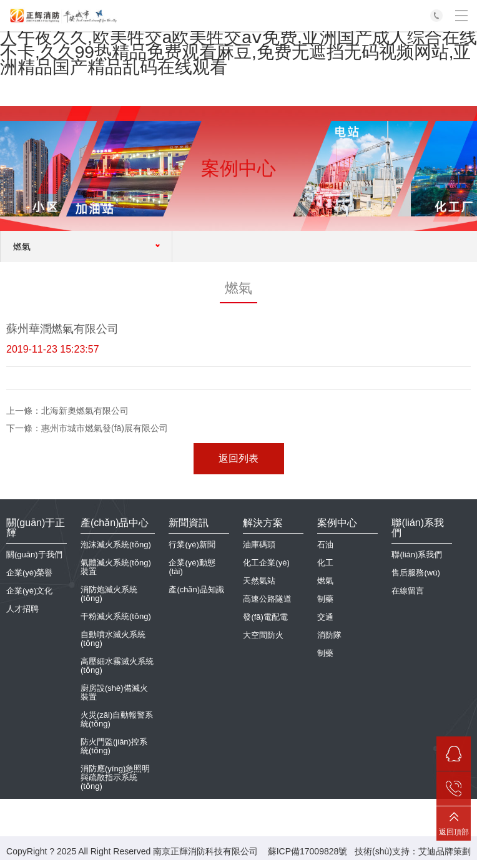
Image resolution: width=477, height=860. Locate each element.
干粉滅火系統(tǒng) (116, 616)
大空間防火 (263, 635)
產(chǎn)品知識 (196, 589)
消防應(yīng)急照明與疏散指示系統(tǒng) (115, 777)
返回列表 (238, 458)
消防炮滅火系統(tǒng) (109, 594)
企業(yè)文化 (29, 590)
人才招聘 (22, 608)
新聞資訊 (189, 522)
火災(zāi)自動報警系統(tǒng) (117, 719)
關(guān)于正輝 (35, 527)
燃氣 (325, 580)
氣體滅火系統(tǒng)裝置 (116, 567)
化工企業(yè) (266, 562)
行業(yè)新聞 (192, 544)
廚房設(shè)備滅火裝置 (114, 692)
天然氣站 (259, 580)
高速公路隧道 (267, 598)
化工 (325, 562)
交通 (325, 617)
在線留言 (407, 590)
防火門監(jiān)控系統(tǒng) (114, 746)
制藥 (325, 598)
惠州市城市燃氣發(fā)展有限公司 (104, 428)
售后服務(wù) (415, 572)
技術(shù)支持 (382, 851)
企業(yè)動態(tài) (192, 567)
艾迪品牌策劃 (444, 851)
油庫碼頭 (259, 544)
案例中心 (337, 522)
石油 (325, 544)
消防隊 (329, 635)
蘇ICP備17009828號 (308, 851)
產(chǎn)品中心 (115, 522)
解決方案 (263, 522)
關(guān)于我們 (34, 554)
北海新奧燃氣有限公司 (85, 411)
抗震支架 (97, 804)
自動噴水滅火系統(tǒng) (113, 639)
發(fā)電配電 (265, 617)
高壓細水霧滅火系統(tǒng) (117, 666)
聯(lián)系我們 (417, 527)
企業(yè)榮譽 (29, 572)
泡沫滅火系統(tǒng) (116, 544)
